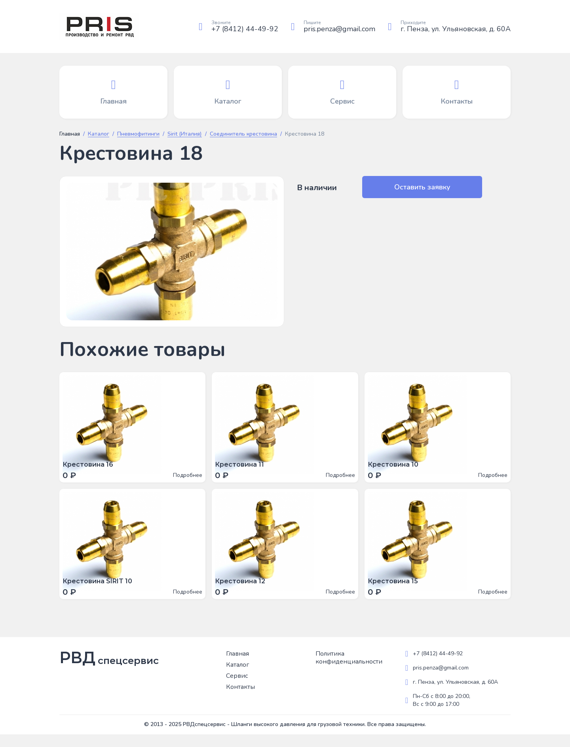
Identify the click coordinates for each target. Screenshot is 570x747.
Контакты (240, 700)
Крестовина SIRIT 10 (100, 590)
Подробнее (184, 478)
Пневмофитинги (138, 134)
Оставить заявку (403, 187)
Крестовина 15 (396, 590)
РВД (109, 670)
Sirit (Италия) (184, 134)
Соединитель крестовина (243, 134)
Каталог (98, 134)
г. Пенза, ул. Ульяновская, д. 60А (456, 29)
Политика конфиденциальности (348, 670)
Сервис (237, 688)
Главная (69, 134)
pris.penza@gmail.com (339, 29)
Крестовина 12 (243, 590)
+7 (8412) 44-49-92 (244, 29)
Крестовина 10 (396, 467)
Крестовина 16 (91, 467)
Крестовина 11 (242, 467)
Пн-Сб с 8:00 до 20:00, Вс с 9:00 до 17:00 (441, 713)
